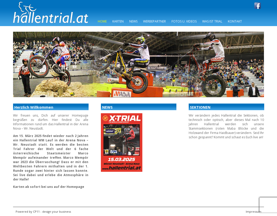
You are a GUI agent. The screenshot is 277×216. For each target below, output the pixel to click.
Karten (118, 21)
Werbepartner (154, 21)
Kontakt (235, 21)
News (133, 21)
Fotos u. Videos (184, 21)
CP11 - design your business (52, 211)
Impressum (253, 211)
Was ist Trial (212, 21)
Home (102, 21)
